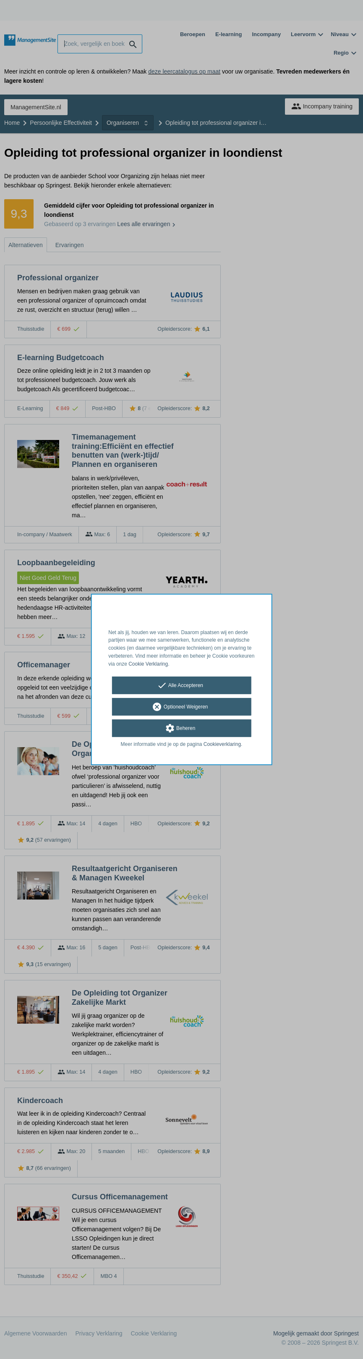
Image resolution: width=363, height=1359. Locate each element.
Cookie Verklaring (148, 664)
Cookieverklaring (222, 744)
